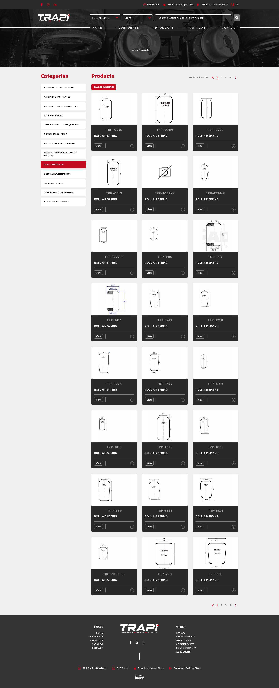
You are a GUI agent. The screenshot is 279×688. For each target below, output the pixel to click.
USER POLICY (183, 640)
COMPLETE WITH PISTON (57, 174)
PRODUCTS (164, 27)
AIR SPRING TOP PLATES (57, 97)
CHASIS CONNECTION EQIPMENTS (62, 124)
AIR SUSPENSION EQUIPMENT (59, 143)
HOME (97, 27)
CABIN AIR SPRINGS (54, 183)
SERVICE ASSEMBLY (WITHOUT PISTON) (60, 154)
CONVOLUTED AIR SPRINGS (58, 192)
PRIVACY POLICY (185, 636)
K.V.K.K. (180, 633)
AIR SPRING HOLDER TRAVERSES (61, 106)
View (98, 146)
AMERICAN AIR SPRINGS (56, 201)
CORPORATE (128, 27)
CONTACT (230, 27)
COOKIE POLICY (185, 644)
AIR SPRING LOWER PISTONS (59, 87)
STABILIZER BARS (53, 115)
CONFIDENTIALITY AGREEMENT (186, 649)
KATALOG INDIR (104, 87)
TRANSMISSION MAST (55, 134)
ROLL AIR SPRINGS (54, 164)
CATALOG (198, 27)
